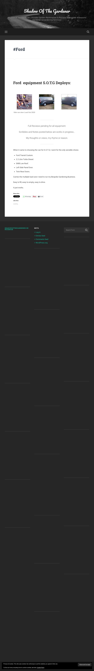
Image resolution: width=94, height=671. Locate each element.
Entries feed (40, 236)
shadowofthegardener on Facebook (16, 228)
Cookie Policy (40, 667)
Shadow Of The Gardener (47, 11)
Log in (38, 232)
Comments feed (42, 239)
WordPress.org (42, 243)
